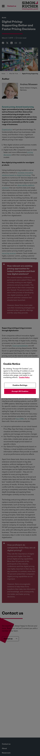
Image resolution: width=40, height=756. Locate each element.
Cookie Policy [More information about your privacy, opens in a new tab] (24, 377)
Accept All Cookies (20, 391)
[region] (20, 378)
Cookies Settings (20, 385)
